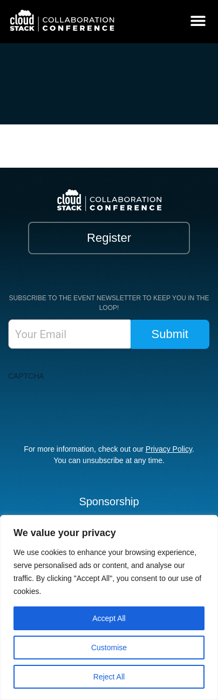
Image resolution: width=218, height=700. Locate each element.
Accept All (108, 618)
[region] (109, 607)
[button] (198, 20)
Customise (109, 647)
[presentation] (90, 407)
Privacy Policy (169, 449)
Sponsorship (109, 501)
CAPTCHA (26, 376)
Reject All (109, 676)
